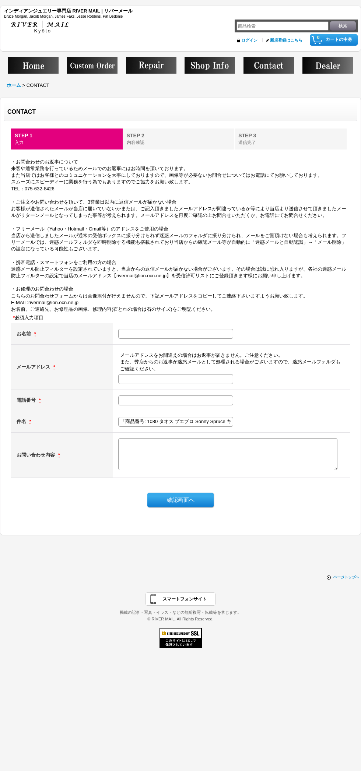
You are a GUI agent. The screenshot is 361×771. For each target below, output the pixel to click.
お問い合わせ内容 (36, 455)
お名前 (24, 334)
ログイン (249, 40)
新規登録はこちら (286, 40)
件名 (22, 421)
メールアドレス (34, 367)
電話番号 (27, 400)
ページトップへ (346, 577)
